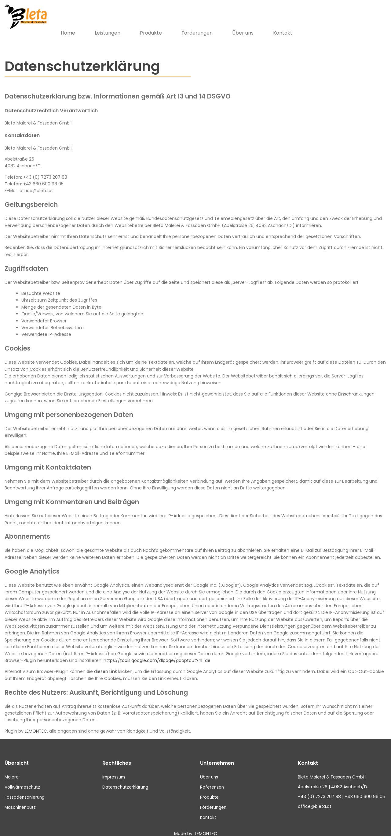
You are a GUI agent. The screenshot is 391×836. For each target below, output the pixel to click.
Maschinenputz (21, 799)
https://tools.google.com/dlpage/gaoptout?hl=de (157, 652)
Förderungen (291, 24)
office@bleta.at (314, 799)
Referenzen (212, 779)
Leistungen (201, 24)
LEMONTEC (36, 723)
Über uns (337, 24)
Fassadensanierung (25, 789)
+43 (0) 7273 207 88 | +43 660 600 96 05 (342, 789)
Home (162, 24)
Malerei (12, 769)
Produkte (245, 24)
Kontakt (376, 24)
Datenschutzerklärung (126, 779)
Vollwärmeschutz (23, 779)
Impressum (114, 769)
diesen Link (105, 664)
